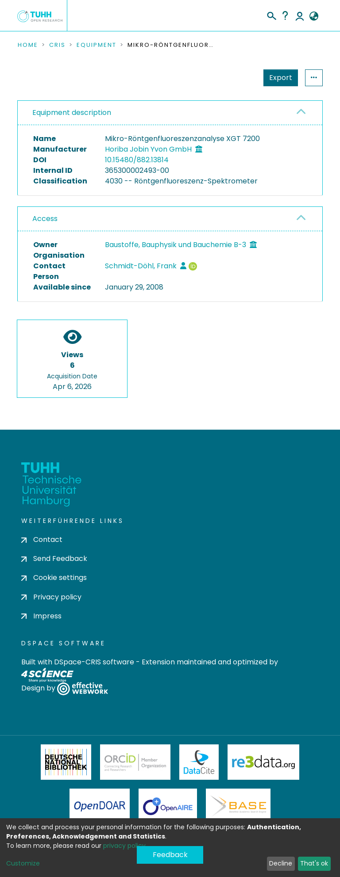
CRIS (57, 45)
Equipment (96, 45)
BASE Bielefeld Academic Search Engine (238, 806)
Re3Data (263, 762)
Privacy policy (51, 597)
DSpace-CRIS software (94, 662)
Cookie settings (54, 577)
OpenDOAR (99, 806)
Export (280, 77)
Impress (41, 616)
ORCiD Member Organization (135, 762)
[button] (313, 16)
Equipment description (71, 112)
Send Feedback (54, 558)
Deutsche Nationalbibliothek (66, 762)
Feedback (170, 855)
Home (28, 45)
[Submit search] (271, 14)
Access (45, 219)
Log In (300, 15)
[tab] (170, 113)
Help (285, 15)
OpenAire (168, 806)
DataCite (199, 762)
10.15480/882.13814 (137, 160)
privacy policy (124, 845)
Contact (41, 539)
